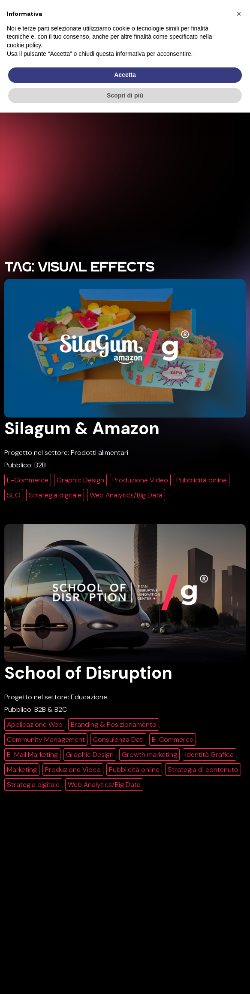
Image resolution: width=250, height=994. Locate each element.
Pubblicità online (201, 480)
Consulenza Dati (118, 739)
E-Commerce (27, 480)
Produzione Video (140, 480)
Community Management (46, 739)
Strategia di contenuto (203, 769)
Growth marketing (149, 754)
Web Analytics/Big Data (126, 495)
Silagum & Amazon (82, 428)
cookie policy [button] (24, 45)
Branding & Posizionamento (114, 724)
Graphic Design (80, 480)
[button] (239, 14)
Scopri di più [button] (125, 95)
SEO (14, 495)
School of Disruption (88, 673)
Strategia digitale (55, 495)
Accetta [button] (125, 74)
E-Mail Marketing (32, 754)
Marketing (22, 769)
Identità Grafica (209, 754)
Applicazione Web (35, 724)
